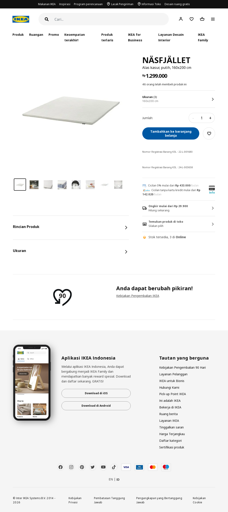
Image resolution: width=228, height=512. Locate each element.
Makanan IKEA (47, 4)
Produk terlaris (107, 37)
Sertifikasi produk (171, 447)
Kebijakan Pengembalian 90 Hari (182, 367)
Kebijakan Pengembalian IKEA (137, 296)
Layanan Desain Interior (171, 37)
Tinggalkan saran (171, 427)
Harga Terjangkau (172, 434)
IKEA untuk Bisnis (171, 381)
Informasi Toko (151, 4)
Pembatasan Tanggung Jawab (109, 500)
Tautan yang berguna (184, 358)
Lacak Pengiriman (122, 4)
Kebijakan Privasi (75, 500)
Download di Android (96, 406)
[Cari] (112, 19)
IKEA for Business (135, 37)
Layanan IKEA (169, 420)
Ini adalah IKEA (170, 400)
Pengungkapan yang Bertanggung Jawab (159, 500)
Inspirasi (64, 4)
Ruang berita (168, 414)
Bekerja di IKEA (170, 407)
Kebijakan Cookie (199, 500)
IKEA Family (203, 37)
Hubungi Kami (169, 387)
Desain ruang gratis (177, 4)
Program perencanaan (88, 4)
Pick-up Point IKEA (172, 394)
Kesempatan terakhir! (74, 37)
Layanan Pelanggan (173, 374)
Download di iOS (96, 393)
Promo (54, 34)
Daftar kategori (170, 440)
